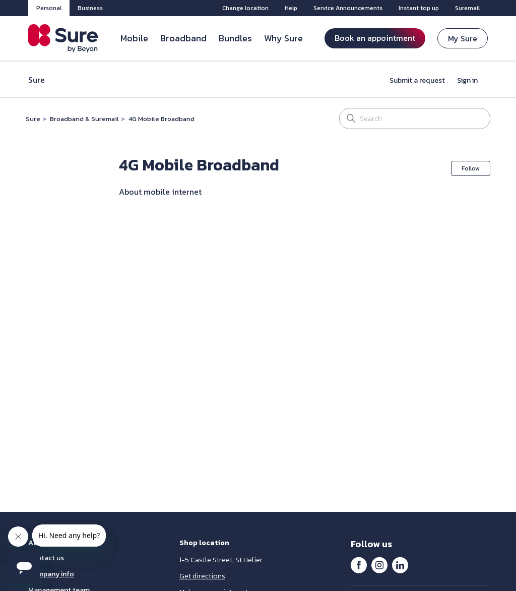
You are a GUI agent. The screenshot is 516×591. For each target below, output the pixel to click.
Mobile (134, 38)
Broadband (183, 38)
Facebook (359, 565)
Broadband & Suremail (84, 119)
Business (90, 8)
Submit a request (417, 80)
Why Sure (283, 38)
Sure (33, 119)
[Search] (415, 118)
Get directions (202, 576)
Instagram (379, 565)
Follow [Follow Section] (471, 168)
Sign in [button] (467, 80)
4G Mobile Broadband (161, 119)
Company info (51, 574)
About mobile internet (160, 192)
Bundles (235, 38)
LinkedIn (400, 565)
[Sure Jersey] (63, 38)
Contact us (46, 558)
